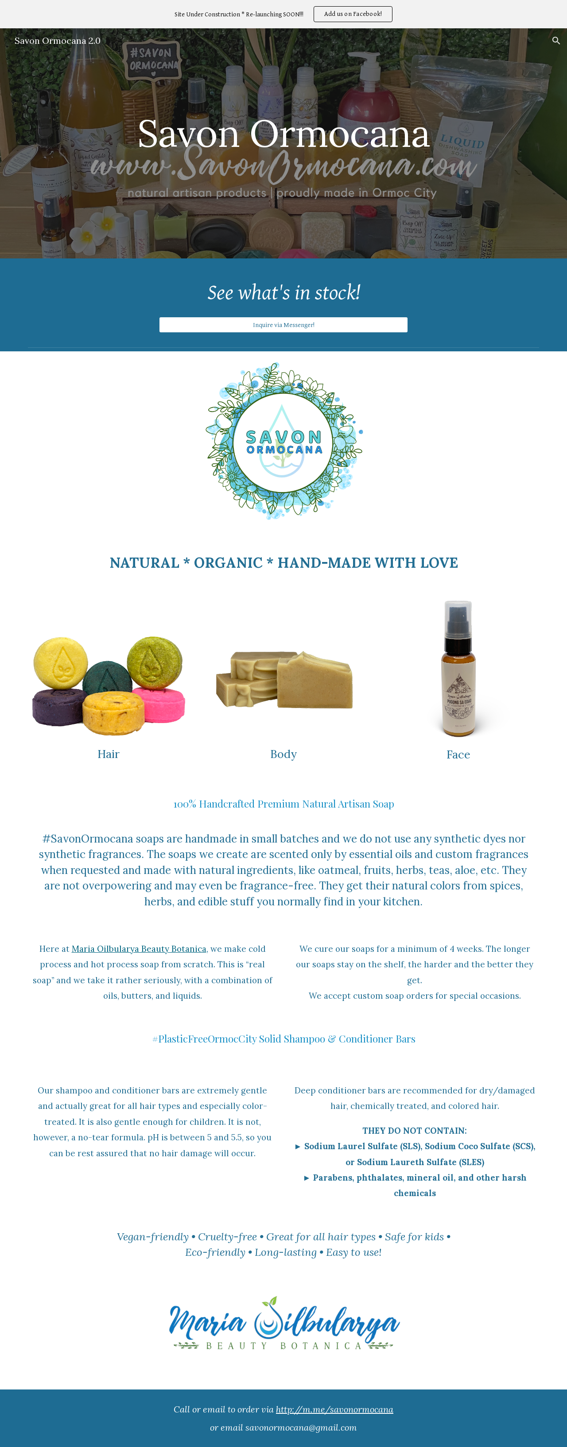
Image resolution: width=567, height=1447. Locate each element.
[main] (283, 137)
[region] (283, 14)
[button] (556, 40)
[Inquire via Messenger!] (283, 325)
